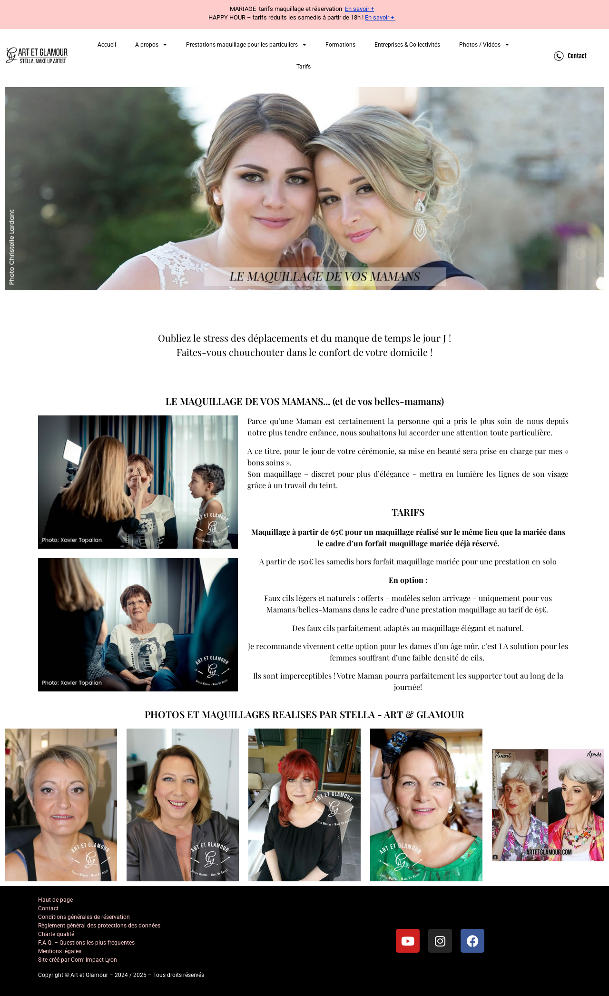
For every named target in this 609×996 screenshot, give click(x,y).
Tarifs (303, 66)
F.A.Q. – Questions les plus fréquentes (86, 942)
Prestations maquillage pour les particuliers (246, 44)
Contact (48, 908)
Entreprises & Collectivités (407, 44)
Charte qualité (56, 934)
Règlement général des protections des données (99, 925)
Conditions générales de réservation (84, 917)
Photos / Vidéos (484, 44)
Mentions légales (59, 951)
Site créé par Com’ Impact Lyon (77, 960)
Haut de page (55, 900)
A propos (151, 44)
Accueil (107, 44)
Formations (340, 44)
